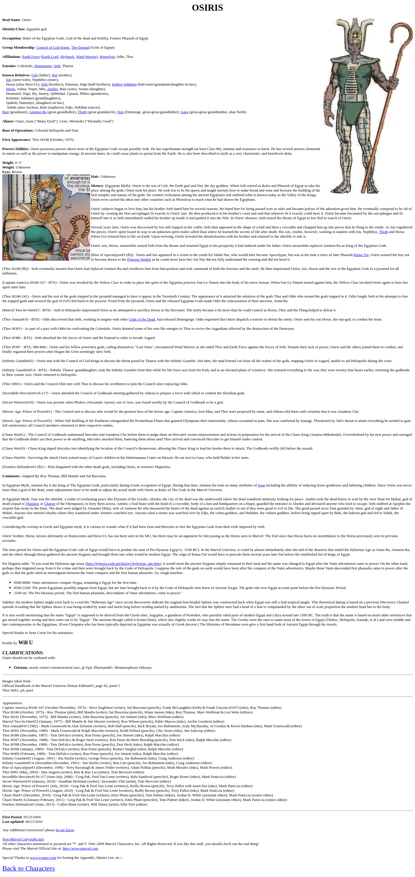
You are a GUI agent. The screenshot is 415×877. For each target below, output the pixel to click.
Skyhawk (67, 56)
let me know (65, 830)
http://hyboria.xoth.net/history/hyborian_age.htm (123, 563)
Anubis (52, 89)
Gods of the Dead (142, 319)
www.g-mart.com (43, 857)
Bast (5, 112)
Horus (10, 89)
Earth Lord (50, 56)
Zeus (261, 485)
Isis (8, 79)
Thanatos (32, 503)
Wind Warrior (86, 56)
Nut (55, 75)
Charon (49, 503)
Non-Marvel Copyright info (23, 839)
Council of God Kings (52, 47)
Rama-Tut (361, 255)
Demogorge (43, 66)
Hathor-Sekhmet (124, 84)
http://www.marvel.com (80, 848)
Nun (120, 112)
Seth (57, 66)
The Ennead (80, 47)
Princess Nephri (139, 259)
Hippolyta (107, 56)
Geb (34, 75)
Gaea (184, 112)
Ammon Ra (37, 112)
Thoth (82, 112)
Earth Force (31, 56)
